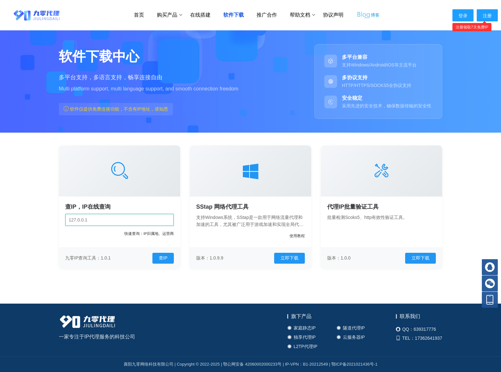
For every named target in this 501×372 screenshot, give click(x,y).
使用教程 (297, 236)
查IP (163, 257)
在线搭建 (200, 15)
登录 (463, 15)
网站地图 (68, 342)
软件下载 (233, 15)
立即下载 (289, 257)
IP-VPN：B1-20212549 (306, 364)
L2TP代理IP (302, 346)
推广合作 (267, 15)
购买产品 (170, 15)
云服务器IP (350, 337)
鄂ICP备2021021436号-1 (354, 364)
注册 (487, 15)
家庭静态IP (301, 328)
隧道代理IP (350, 328)
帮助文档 (303, 15)
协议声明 (333, 15)
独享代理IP (301, 337)
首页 (139, 15)
